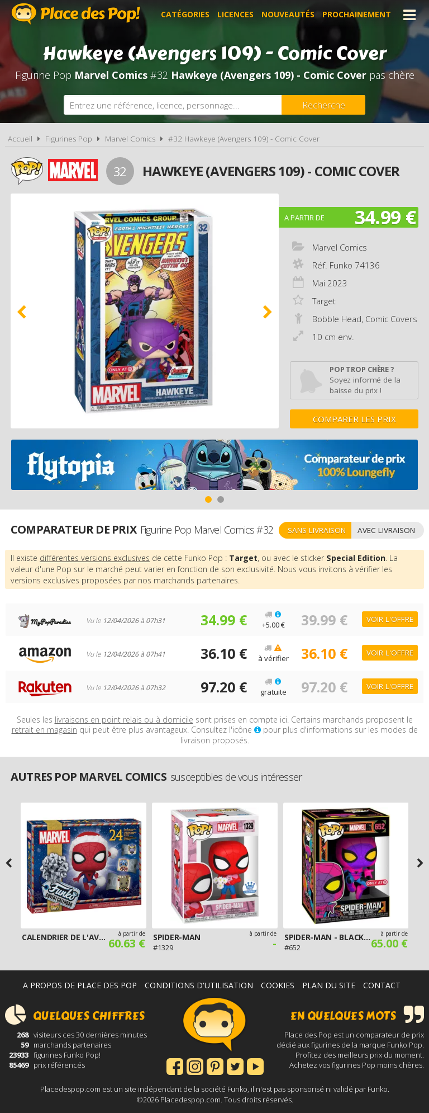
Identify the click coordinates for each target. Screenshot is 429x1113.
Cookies (277, 985)
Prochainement (356, 15)
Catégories (185, 15)
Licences (235, 15)
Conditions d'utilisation (199, 985)
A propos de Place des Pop (80, 985)
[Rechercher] (323, 105)
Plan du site (328, 985)
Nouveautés (287, 15)
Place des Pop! (76, 13)
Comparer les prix (354, 419)
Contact (382, 985)
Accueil (20, 139)
